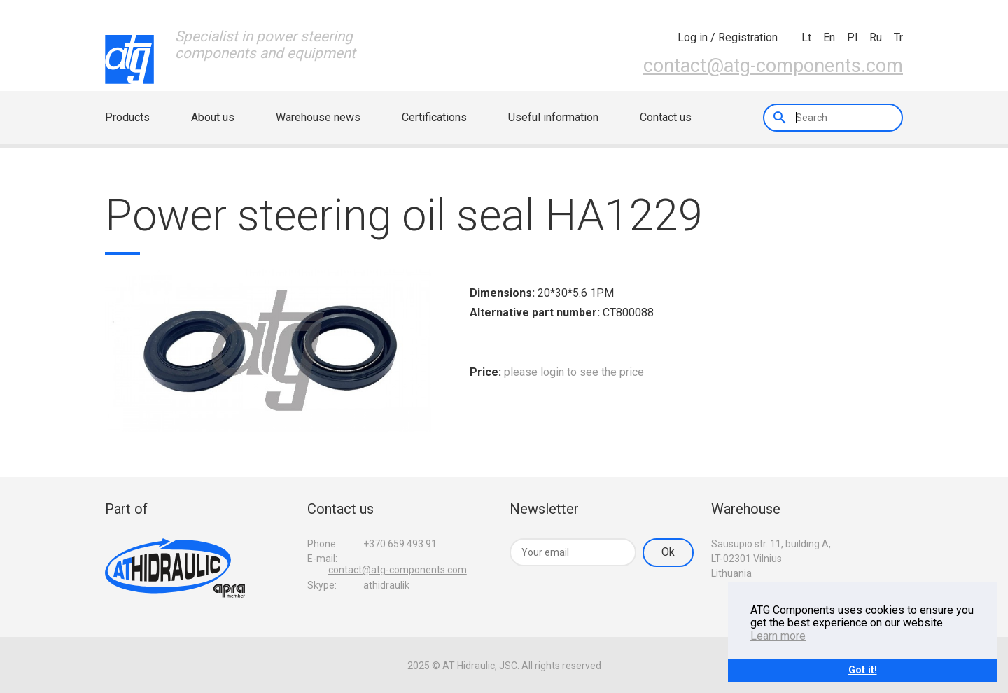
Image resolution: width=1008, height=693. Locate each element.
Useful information (553, 117)
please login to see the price (574, 372)
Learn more (778, 636)
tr (898, 37)
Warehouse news (318, 117)
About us (212, 117)
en (829, 37)
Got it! (862, 670)
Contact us (666, 117)
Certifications (434, 117)
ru (875, 37)
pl (852, 37)
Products (127, 117)
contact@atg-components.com (773, 66)
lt (806, 37)
